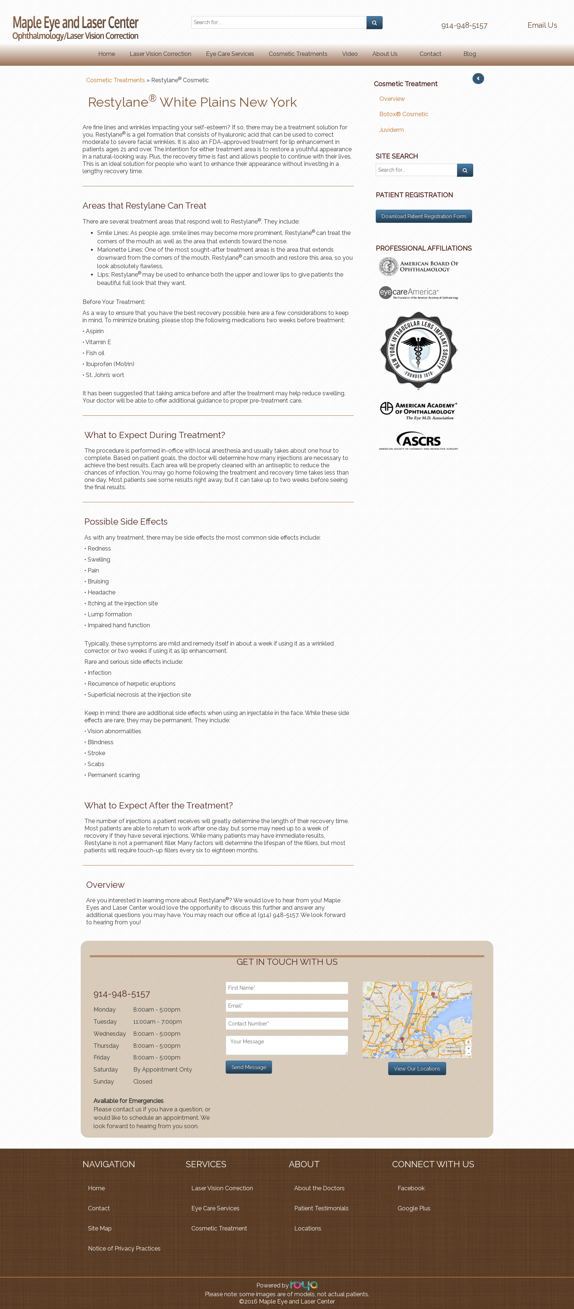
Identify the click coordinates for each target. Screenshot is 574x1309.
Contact (99, 1208)
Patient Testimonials (321, 1208)
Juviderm (391, 129)
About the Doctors (319, 1188)
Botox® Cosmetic (403, 114)
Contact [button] (430, 53)
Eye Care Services (230, 53)
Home (106, 53)
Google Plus (414, 1208)
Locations (307, 1228)
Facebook (411, 1188)
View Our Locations (417, 1069)
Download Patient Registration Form (424, 216)
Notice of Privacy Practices (124, 1248)
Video (350, 53)
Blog (469, 53)
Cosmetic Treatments (298, 53)
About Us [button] (385, 53)
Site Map (100, 1228)
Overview (392, 98)
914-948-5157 (464, 25)
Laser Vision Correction (160, 53)
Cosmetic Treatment (219, 1228)
